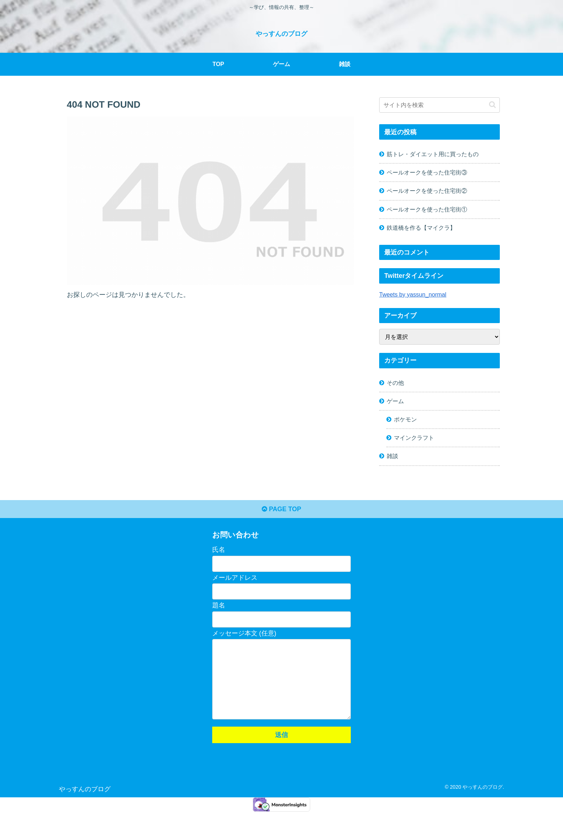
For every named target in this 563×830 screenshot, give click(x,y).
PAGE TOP (281, 509)
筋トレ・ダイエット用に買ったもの (433, 154)
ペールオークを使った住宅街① (427, 209)
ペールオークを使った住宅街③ (427, 172)
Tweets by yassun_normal (412, 294)
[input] (439, 105)
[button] (492, 105)
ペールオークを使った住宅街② (427, 190)
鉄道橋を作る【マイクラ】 (421, 227)
